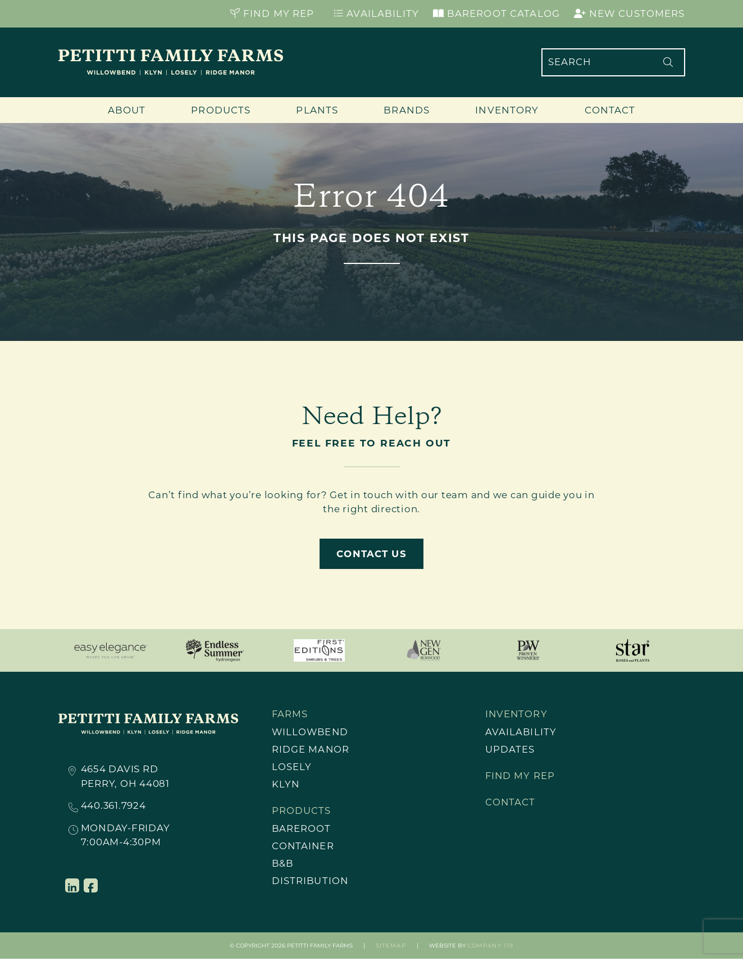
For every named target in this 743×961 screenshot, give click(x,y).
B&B (283, 865)
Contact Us (371, 553)
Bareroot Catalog (496, 13)
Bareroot (302, 829)
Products (220, 110)
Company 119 (490, 947)
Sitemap (391, 947)
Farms (290, 713)
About (127, 110)
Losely (292, 767)
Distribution (311, 882)
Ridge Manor (311, 749)
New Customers (629, 13)
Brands (407, 110)
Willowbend (311, 731)
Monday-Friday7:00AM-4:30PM (125, 835)
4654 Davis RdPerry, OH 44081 (125, 776)
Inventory (507, 110)
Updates (510, 749)
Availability (376, 13)
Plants (317, 110)
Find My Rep (272, 13)
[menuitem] (336, 732)
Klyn (286, 785)
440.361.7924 (113, 806)
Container (303, 847)
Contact (610, 110)
